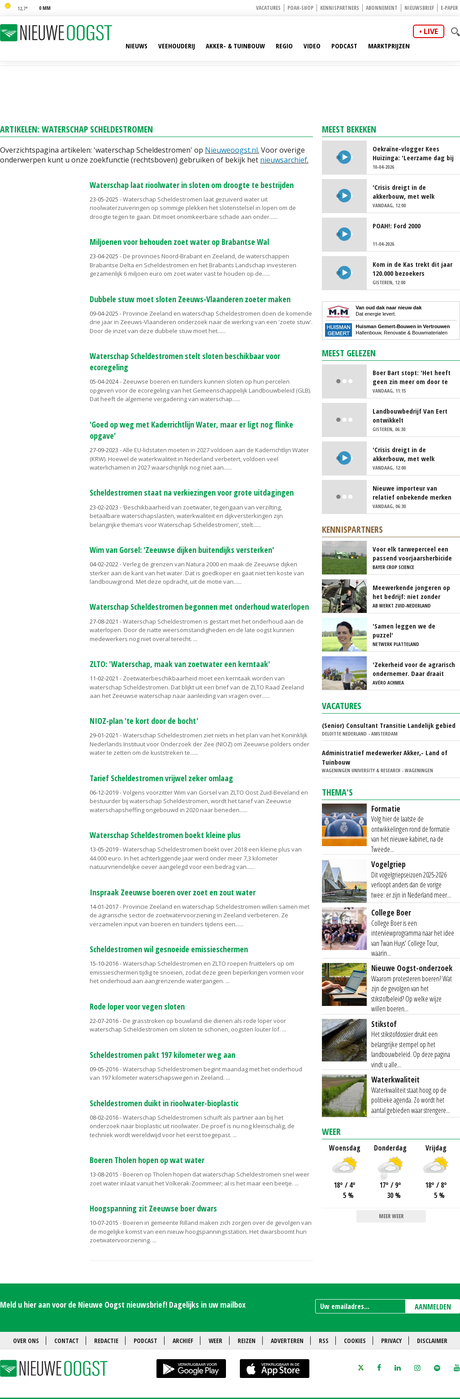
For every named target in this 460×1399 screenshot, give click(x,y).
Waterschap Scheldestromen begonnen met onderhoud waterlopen (199, 606)
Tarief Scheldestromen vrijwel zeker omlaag (161, 778)
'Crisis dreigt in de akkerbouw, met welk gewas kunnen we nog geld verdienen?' (413, 192)
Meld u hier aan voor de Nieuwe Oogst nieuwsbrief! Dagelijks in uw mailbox (123, 1304)
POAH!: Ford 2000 (397, 225)
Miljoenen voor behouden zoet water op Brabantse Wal (179, 241)
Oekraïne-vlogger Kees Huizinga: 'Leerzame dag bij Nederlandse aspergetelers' (413, 153)
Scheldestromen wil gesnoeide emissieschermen (169, 949)
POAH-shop (300, 8)
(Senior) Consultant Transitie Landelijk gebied (389, 725)
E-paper (449, 8)
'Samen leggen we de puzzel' (404, 630)
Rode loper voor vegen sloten (137, 1006)
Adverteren (287, 1340)
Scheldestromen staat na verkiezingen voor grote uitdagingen (192, 492)
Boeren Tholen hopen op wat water (147, 1160)
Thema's (337, 792)
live (431, 31)
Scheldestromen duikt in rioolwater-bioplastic (164, 1103)
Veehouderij (176, 45)
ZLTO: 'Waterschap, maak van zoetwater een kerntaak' (180, 664)
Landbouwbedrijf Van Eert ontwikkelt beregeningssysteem (410, 415)
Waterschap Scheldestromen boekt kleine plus (165, 835)
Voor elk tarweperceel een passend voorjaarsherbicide (412, 553)
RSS (324, 1340)
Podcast (344, 45)
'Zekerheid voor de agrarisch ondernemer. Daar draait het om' (414, 669)
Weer (331, 1131)
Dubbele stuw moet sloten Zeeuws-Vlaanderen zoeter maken (190, 299)
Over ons (26, 1340)
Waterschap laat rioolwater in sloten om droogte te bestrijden (192, 185)
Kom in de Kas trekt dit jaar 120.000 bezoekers (412, 269)
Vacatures (268, 8)
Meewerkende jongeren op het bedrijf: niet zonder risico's (411, 592)
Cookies (355, 1340)
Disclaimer (432, 1340)
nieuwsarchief (283, 160)
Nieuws (137, 45)
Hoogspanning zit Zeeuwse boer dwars (153, 1208)
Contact (66, 1340)
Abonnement (382, 8)
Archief (183, 1340)
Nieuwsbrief (419, 8)
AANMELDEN (433, 1307)
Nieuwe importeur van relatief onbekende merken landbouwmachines (412, 492)
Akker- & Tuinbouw (235, 45)
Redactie (106, 1340)
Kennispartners (339, 8)
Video (312, 45)
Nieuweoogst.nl (231, 150)
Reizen (247, 1340)
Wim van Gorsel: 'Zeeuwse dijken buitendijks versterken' (182, 549)
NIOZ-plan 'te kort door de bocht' (144, 720)
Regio (284, 45)
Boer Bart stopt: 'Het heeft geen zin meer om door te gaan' (412, 377)
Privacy (391, 1340)
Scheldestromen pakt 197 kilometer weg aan (162, 1054)
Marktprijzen (389, 45)
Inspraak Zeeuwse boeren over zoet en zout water (173, 892)
